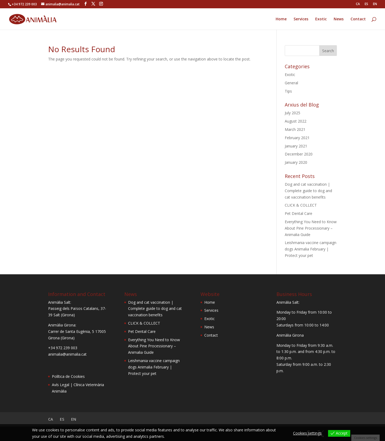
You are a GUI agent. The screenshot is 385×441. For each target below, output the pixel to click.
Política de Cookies (68, 376)
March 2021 (295, 129)
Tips (288, 91)
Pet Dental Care (298, 213)
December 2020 (299, 154)
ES (366, 4)
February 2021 (297, 137)
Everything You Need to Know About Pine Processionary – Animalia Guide (311, 228)
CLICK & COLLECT (301, 205)
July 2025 (292, 112)
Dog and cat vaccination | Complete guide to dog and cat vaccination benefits (308, 191)
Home (281, 19)
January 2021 (296, 146)
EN (375, 4)
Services (301, 19)
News (339, 19)
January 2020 (296, 162)
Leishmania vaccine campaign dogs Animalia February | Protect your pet (310, 249)
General (291, 82)
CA (358, 4)
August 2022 (295, 121)
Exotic (321, 19)
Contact (358, 19)
